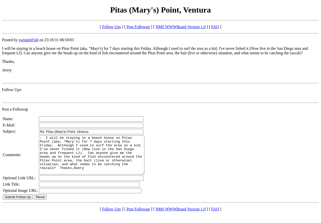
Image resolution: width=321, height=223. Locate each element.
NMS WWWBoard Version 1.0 (180, 27)
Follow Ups (111, 27)
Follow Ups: (12, 89)
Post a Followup (15, 109)
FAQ (215, 27)
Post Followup (138, 27)
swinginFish (28, 40)
